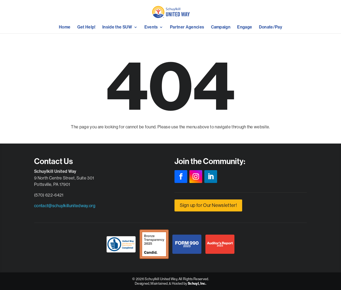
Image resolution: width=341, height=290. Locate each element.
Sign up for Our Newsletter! (208, 205)
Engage (244, 27)
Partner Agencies (187, 27)
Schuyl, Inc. (197, 283)
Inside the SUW (117, 27)
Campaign (221, 27)
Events (151, 27)
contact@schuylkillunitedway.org (64, 205)
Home (64, 27)
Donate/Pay (270, 27)
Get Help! (86, 27)
